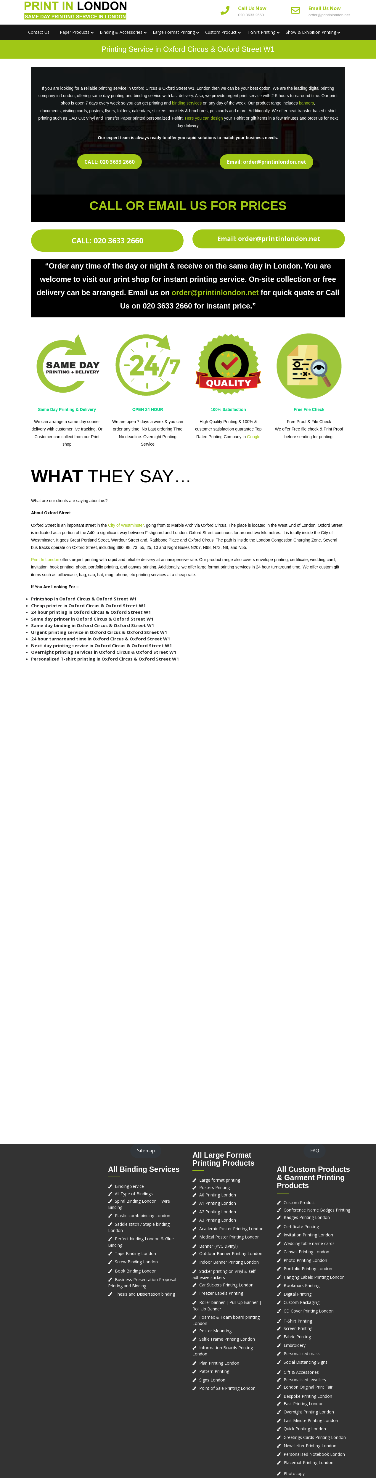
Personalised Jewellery (305, 1379)
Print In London (45, 559)
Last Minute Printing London (311, 1420)
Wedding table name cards (309, 1243)
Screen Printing (298, 1328)
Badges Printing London (307, 1217)
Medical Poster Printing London (229, 1237)
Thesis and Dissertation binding (145, 1294)
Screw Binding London (136, 1262)
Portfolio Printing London (308, 1268)
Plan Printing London (219, 1363)
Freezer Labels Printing (221, 1293)
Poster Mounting (215, 1331)
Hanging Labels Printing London (314, 1277)
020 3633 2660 (251, 15)
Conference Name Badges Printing (317, 1210)
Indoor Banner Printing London (229, 1262)
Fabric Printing (297, 1336)
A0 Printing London (217, 1195)
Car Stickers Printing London (226, 1285)
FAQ (314, 1150)
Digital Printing (297, 1294)
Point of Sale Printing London (227, 1388)
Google (253, 436)
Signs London (212, 1380)
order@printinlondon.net (329, 15)
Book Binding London (136, 1271)
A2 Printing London (217, 1211)
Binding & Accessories (121, 32)
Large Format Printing (174, 32)
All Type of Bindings (134, 1193)
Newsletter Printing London (310, 1445)
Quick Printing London (305, 1429)
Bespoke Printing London (308, 1396)
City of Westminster (125, 525)
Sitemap (146, 1150)
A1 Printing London (217, 1203)
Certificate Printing (301, 1226)
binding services (187, 103)
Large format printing (219, 1180)
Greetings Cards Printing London (315, 1437)
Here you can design (204, 118)
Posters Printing (214, 1187)
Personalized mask (302, 1353)
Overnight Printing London (309, 1412)
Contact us (38, 32)
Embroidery (295, 1345)
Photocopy (294, 1473)
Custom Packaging (301, 1302)
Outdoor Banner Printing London (230, 1253)
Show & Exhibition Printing (311, 32)
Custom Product (221, 32)
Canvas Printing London (306, 1251)
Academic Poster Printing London (231, 1228)
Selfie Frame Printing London (227, 1339)
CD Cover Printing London (309, 1311)
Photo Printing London (305, 1260)
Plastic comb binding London (142, 1215)
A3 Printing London (217, 1220)
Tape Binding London (135, 1253)
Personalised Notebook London (314, 1454)
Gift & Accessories (301, 1372)
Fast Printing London (304, 1403)
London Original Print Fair (308, 1387)
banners (306, 103)
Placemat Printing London (308, 1462)
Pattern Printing (214, 1371)
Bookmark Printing (301, 1285)
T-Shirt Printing (261, 32)
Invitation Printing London (308, 1235)
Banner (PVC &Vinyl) (218, 1246)
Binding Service (129, 1186)
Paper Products (74, 32)
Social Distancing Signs (305, 1362)
